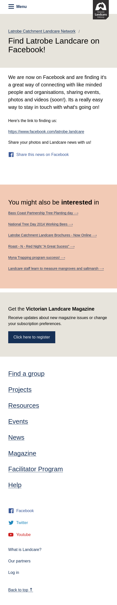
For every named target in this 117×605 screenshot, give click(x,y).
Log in (13, 572)
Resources (23, 405)
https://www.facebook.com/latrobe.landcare (46, 132)
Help (14, 485)
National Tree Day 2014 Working (40, 224)
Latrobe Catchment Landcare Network (41, 31)
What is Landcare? (24, 549)
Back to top (20, 590)
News (16, 437)
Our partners (19, 561)
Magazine (22, 453)
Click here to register (31, 337)
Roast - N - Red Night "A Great (41, 246)
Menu (17, 6)
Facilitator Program (35, 469)
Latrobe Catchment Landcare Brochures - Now (52, 235)
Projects (20, 389)
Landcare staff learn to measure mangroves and (56, 268)
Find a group (26, 373)
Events (18, 421)
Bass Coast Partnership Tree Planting (43, 213)
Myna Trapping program (36, 258)
